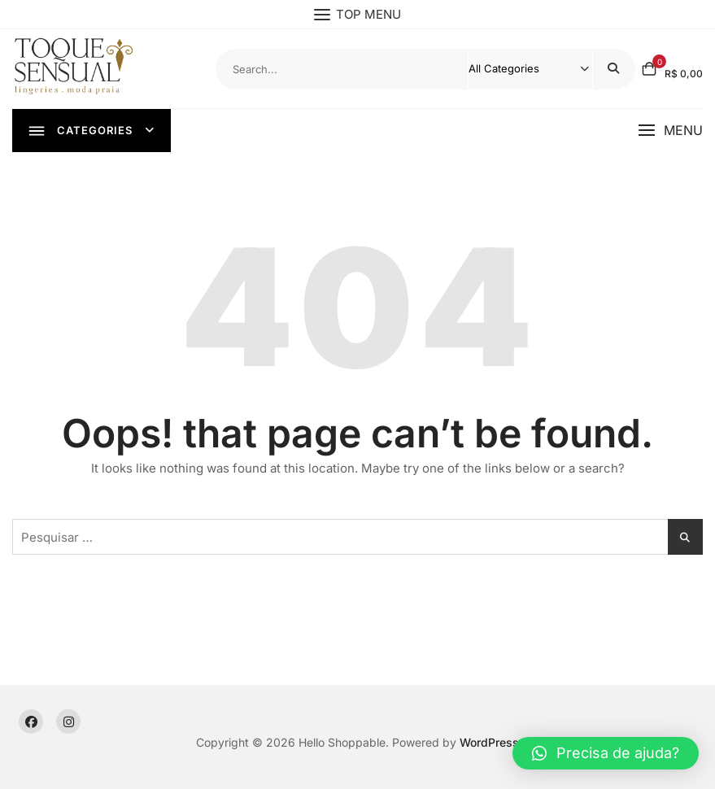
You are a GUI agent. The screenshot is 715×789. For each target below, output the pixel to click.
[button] (670, 130)
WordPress (489, 743)
